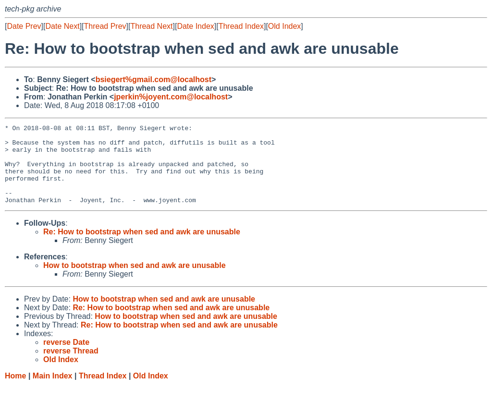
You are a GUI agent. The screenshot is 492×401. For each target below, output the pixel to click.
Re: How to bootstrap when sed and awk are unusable (141, 247)
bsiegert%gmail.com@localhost (153, 79)
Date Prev (24, 26)
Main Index (53, 392)
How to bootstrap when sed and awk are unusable (134, 281)
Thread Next (151, 26)
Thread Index (241, 26)
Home (15, 392)
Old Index (284, 26)
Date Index (195, 26)
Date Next (62, 26)
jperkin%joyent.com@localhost (171, 97)
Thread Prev (105, 26)
